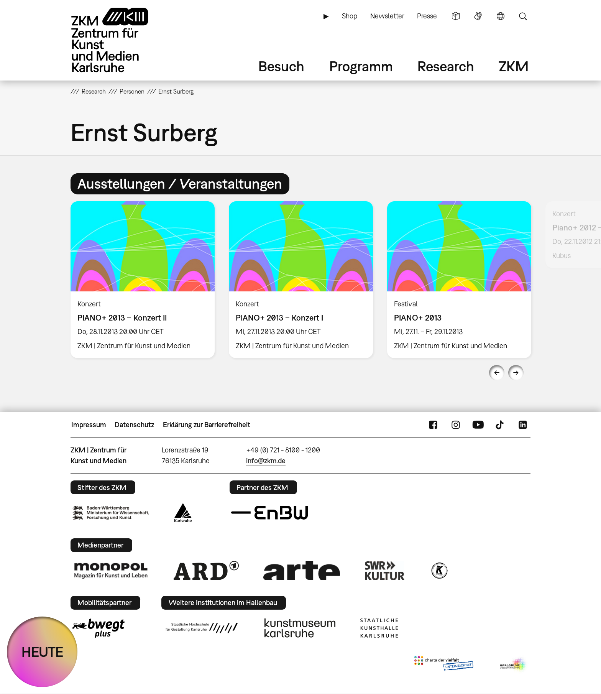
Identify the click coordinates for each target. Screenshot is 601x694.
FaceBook (433, 425)
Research (445, 66)
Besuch (281, 66)
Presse (427, 16)
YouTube (478, 425)
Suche (522, 16)
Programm (361, 66)
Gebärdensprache (478, 16)
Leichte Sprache (455, 16)
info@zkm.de (266, 461)
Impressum (88, 425)
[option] (143, 279)
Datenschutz (134, 425)
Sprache (500, 16)
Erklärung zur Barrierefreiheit (206, 425)
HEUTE (42, 651)
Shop (349, 16)
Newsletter (387, 16)
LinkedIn (522, 425)
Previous (496, 372)
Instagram (455, 425)
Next (516, 372)
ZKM (514, 66)
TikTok (500, 425)
